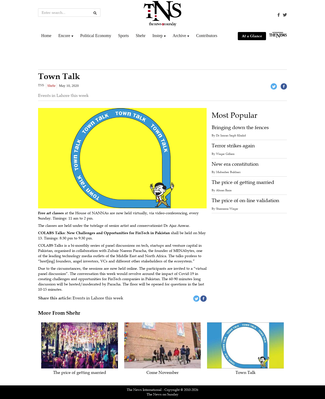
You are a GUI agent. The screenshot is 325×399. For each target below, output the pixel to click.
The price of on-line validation (245, 201)
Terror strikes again (233, 146)
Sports (123, 35)
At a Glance (252, 36)
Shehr (141, 35)
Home (46, 35)
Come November (162, 373)
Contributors (206, 35)
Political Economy (95, 35)
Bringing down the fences (240, 127)
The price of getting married (243, 182)
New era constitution (235, 164)
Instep (157, 35)
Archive (179, 35)
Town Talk (245, 373)
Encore (64, 35)
